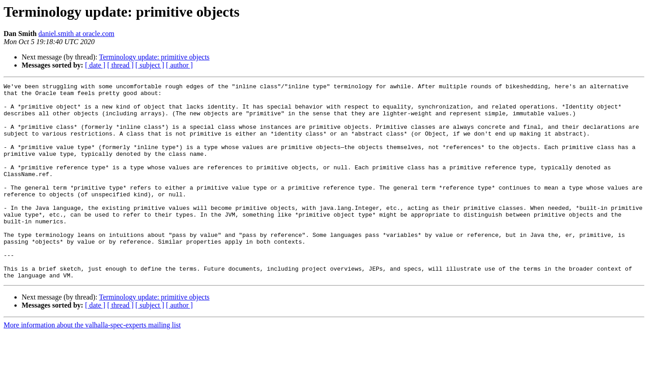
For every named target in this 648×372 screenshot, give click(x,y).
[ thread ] (120, 65)
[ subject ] (149, 65)
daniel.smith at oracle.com (76, 33)
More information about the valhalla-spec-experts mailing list (92, 364)
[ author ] (179, 65)
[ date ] (95, 65)
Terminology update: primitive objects (154, 57)
